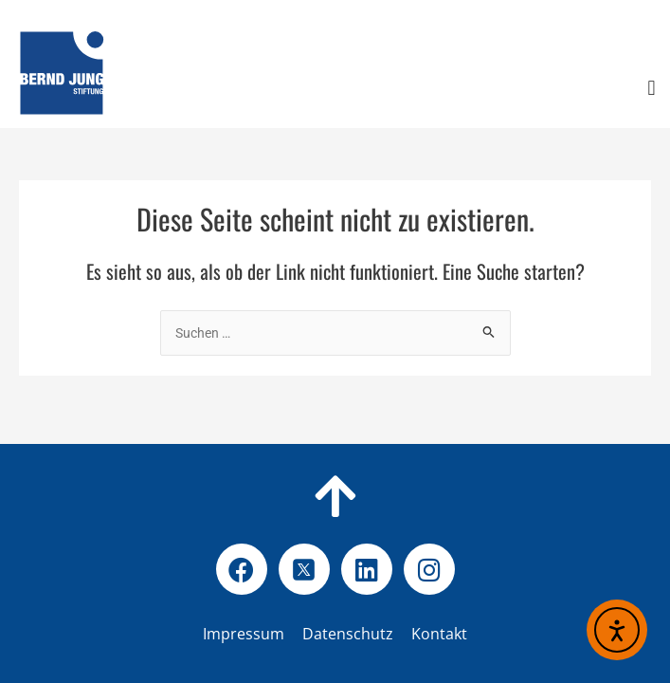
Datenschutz (378, 633)
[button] (652, 88)
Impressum (243, 633)
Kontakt (439, 633)
